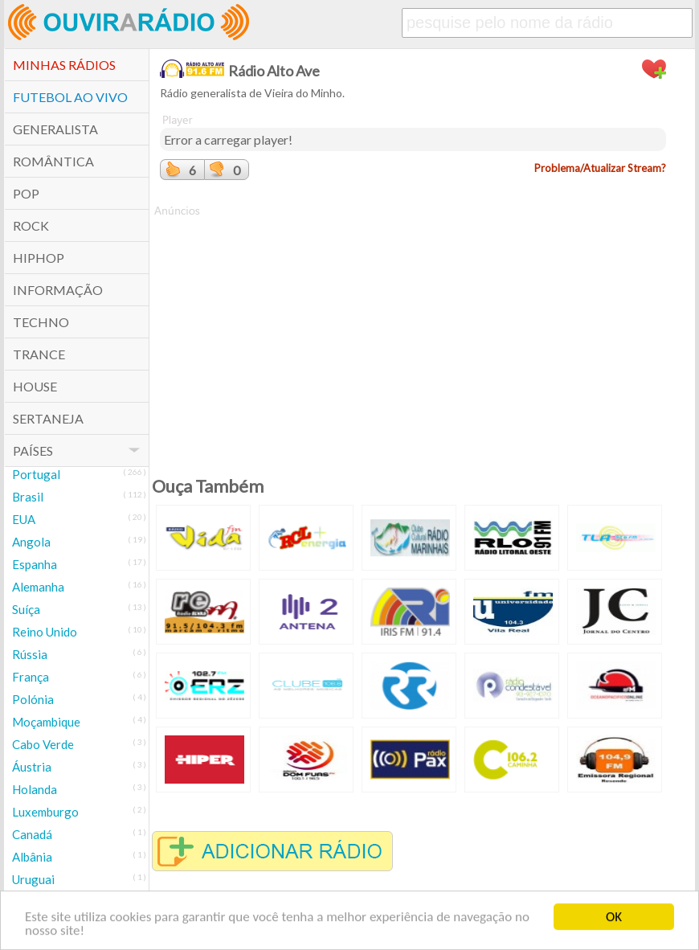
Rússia (29, 654)
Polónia (33, 699)
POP (26, 193)
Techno (41, 322)
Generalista (55, 129)
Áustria (31, 767)
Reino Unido (44, 631)
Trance (39, 354)
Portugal (36, 474)
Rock (31, 225)
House (35, 386)
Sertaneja (48, 418)
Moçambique (46, 722)
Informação (58, 289)
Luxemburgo (45, 812)
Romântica (53, 161)
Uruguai (33, 879)
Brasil (27, 496)
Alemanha (38, 586)
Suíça (26, 609)
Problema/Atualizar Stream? (600, 168)
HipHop (38, 257)
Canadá (32, 834)
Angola (31, 541)
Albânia (32, 857)
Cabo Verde (43, 744)
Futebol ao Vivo (70, 96)
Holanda (34, 789)
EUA (23, 519)
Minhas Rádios (64, 64)
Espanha (34, 564)
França (30, 677)
